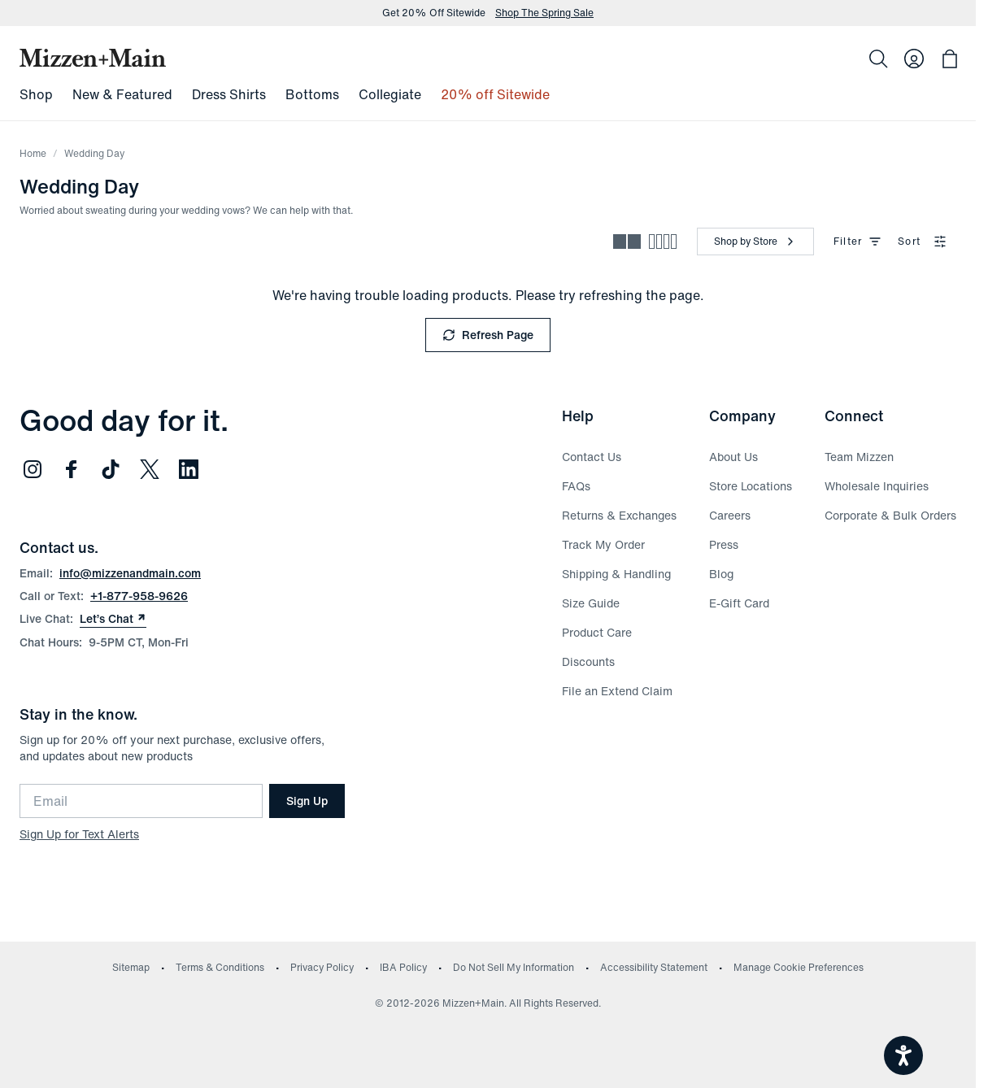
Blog (721, 573)
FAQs (576, 485)
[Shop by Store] (755, 241)
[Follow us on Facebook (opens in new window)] (72, 469)
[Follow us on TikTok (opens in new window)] (111, 469)
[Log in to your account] (914, 59)
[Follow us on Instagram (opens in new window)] (33, 469)
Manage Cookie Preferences (798, 967)
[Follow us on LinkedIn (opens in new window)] (189, 469)
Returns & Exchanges (619, 515)
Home (33, 153)
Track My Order (603, 544)
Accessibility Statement (653, 967)
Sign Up (307, 800)
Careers (730, 515)
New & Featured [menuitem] (122, 94)
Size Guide (591, 602)
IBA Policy (403, 967)
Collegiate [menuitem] (390, 94)
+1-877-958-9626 (139, 595)
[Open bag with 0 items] (950, 59)
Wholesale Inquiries (877, 485)
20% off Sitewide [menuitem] (495, 94)
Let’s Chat (113, 619)
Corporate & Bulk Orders (890, 515)
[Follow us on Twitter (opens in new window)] (150, 469)
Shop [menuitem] (36, 94)
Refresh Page (487, 334)
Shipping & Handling (616, 573)
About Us (733, 456)
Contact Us (591, 456)
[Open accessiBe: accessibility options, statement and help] (903, 1055)
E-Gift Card (739, 602)
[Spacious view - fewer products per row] (627, 241)
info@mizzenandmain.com (130, 572)
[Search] (878, 59)
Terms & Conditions (220, 967)
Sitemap (131, 967)
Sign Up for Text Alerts (79, 833)
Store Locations (750, 485)
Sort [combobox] (922, 241)
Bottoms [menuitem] (312, 94)
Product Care (597, 632)
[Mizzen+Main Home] (93, 58)
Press (723, 544)
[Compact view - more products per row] (662, 241)
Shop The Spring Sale (544, 13)
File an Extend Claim (617, 690)
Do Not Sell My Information (513, 967)
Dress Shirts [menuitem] (229, 94)
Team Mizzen (859, 456)
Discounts (588, 661)
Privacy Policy (322, 967)
